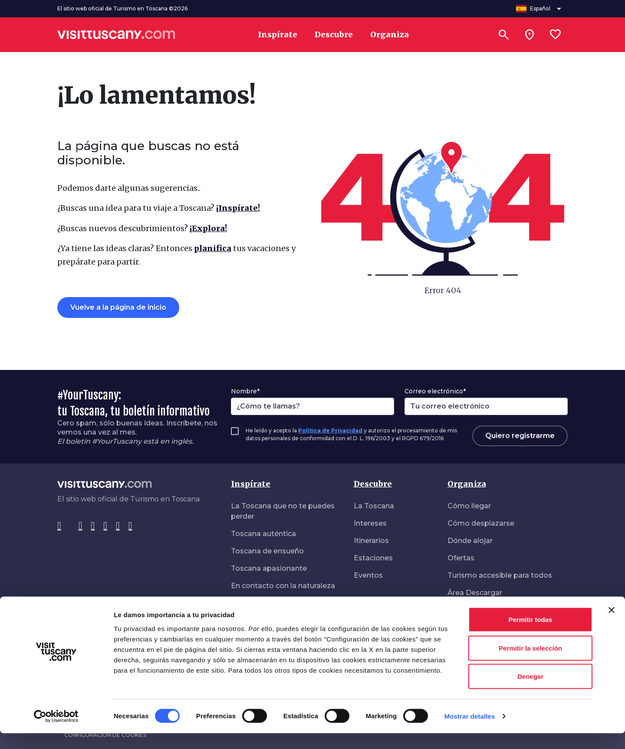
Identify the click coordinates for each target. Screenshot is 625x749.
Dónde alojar (470, 540)
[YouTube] (118, 526)
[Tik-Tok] (93, 526)
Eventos (368, 575)
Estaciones (373, 558)
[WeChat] (130, 526)
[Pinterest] (105, 526)
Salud (457, 610)
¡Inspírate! (238, 208)
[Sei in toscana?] (529, 35)
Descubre (373, 484)
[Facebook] (59, 526)
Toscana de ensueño (267, 551)
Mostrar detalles (469, 732)
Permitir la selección (530, 663)
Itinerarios (371, 540)
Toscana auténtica (263, 534)
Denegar (530, 692)
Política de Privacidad (330, 430)
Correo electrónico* (435, 391)
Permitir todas (531, 635)
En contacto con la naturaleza (283, 586)
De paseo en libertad (267, 603)
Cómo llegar (469, 506)
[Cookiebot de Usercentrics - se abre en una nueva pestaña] (56, 732)
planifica (212, 248)
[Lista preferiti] (555, 35)
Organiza (466, 484)
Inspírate (250, 484)
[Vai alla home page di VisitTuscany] (116, 34)
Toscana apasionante (269, 568)
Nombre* (245, 391)
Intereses (370, 523)
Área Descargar (474, 593)
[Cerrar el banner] (612, 626)
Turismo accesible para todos (499, 575)
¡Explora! (208, 228)
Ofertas (460, 558)
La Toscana (374, 506)
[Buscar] (503, 35)
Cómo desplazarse (480, 523)
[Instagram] (80, 526)
